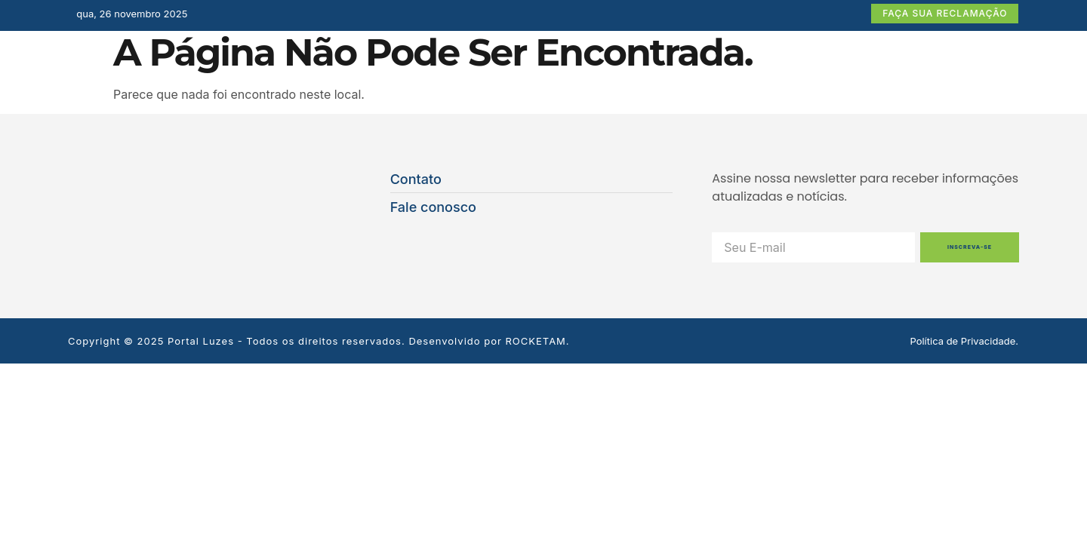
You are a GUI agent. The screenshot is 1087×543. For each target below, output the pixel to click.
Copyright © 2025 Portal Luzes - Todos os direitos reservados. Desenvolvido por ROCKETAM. (319, 341)
